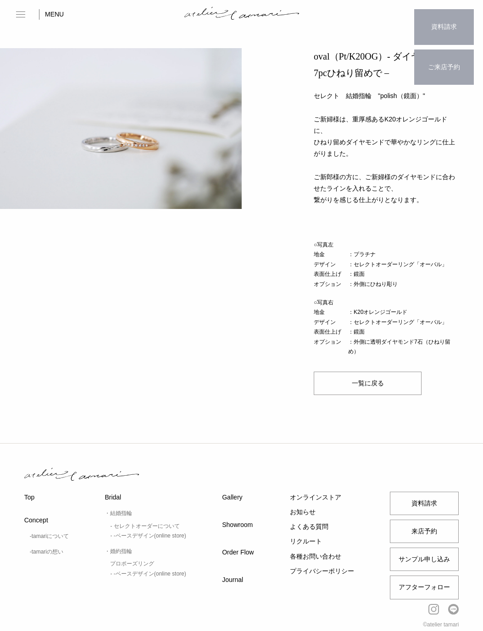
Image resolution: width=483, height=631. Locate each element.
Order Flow (238, 552)
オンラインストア (315, 497)
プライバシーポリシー (322, 571)
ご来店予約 (444, 48)
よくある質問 (309, 526)
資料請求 (444, 20)
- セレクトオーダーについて (144, 526)
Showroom (237, 524)
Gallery (232, 497)
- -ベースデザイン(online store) (148, 535)
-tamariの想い (46, 552)
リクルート (306, 541)
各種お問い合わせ (315, 556)
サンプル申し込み (424, 559)
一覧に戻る (368, 383)
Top (29, 497)
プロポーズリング (132, 563)
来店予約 (424, 531)
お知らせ (303, 512)
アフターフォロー (424, 587)
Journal (232, 579)
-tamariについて (49, 536)
